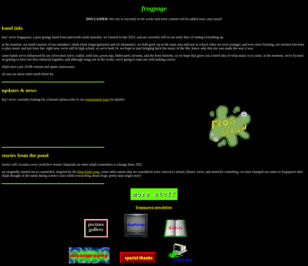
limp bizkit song (88, 172)
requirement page (97, 99)
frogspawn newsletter (154, 207)
